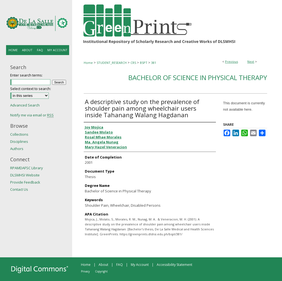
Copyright (101, 271)
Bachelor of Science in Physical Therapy (197, 77)
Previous (231, 61)
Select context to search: (30, 88)
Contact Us (19, 189)
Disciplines (19, 141)
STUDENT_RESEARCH (112, 63)
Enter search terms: (26, 75)
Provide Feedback (25, 182)
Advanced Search (25, 105)
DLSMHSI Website (25, 175)
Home (88, 63)
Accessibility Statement (174, 264)
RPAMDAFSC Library (26, 167)
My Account (140, 264)
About (103, 264)
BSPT (143, 63)
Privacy (85, 271)
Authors (16, 148)
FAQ (119, 264)
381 (153, 63)
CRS (133, 63)
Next (250, 61)
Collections (19, 134)
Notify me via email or (32, 115)
